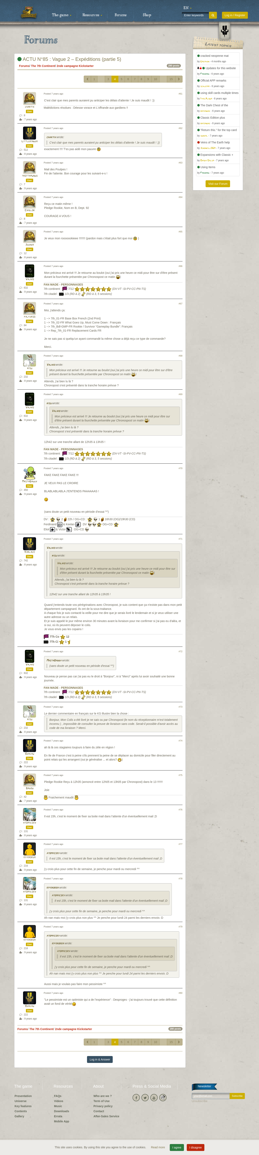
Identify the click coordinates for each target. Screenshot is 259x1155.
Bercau (29, 753)
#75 (181, 775)
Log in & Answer (100, 1059)
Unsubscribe (200, 1101)
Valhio (29, 279)
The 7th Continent (43, 66)
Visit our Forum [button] (217, 183)
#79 (181, 926)
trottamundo (29, 175)
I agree (176, 1147)
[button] (187, 8)
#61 (181, 93)
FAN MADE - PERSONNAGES (63, 284)
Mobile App (61, 1121)
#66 (181, 266)
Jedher (29, 244)
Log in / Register (235, 15)
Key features (23, 1106)
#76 (181, 809)
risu (29, 368)
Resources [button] (92, 15)
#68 (181, 356)
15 (171, 79)
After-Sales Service (106, 1116)
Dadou (29, 788)
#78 (181, 878)
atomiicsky (29, 822)
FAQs (58, 1096)
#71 (181, 539)
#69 (181, 394)
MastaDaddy (29, 481)
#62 (181, 128)
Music (58, 1106)
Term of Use (101, 1101)
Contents (21, 1111)
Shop (147, 15)
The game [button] (61, 15)
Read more (158, 1147)
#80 (181, 993)
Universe (21, 1101)
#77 (181, 844)
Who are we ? (102, 1096)
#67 (181, 303)
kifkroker (29, 857)
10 (155, 79)
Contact (98, 1111)
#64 (181, 197)
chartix (29, 107)
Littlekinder (29, 141)
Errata (58, 1116)
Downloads (61, 1111)
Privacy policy (103, 1106)
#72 (181, 651)
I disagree (195, 1147)
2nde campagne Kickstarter (75, 66)
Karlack (29, 552)
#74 (181, 740)
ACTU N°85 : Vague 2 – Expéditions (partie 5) (69, 59)
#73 (181, 707)
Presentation (23, 1096)
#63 (181, 162)
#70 (181, 468)
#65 (181, 231)
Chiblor (30, 210)
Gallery (19, 1116)
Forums (120, 15)
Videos (58, 1101)
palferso (29, 316)
